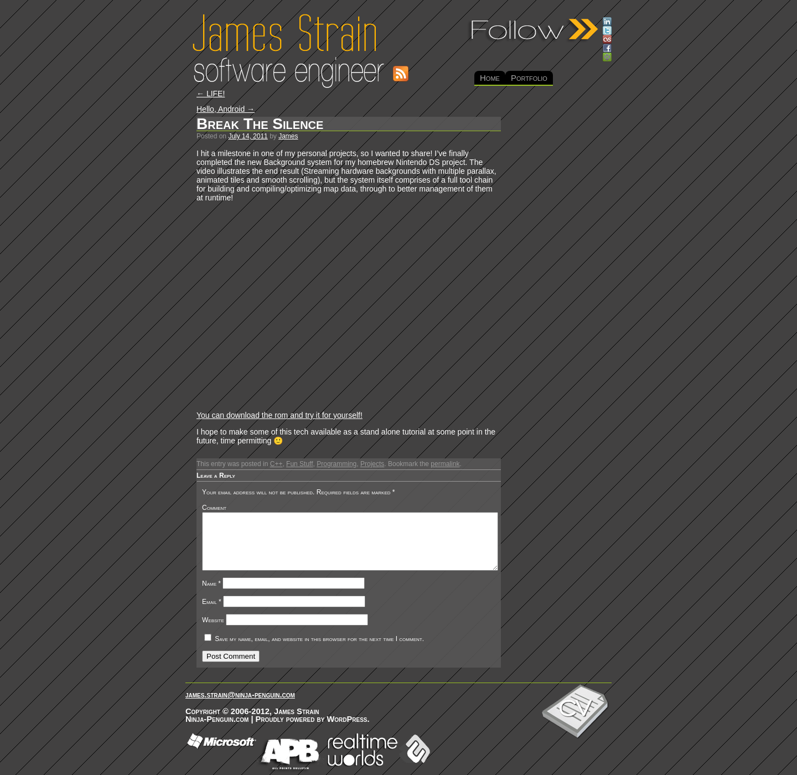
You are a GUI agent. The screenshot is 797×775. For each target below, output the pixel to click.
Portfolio (529, 77)
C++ (276, 464)
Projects (372, 464)
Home (490, 77)
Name (211, 583)
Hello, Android (225, 109)
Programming (336, 464)
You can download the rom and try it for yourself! (279, 415)
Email (211, 602)
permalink (445, 464)
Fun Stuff (299, 464)
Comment (214, 508)
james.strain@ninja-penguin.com (240, 694)
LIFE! (210, 93)
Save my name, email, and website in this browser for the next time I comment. (319, 639)
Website (213, 620)
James (288, 136)
